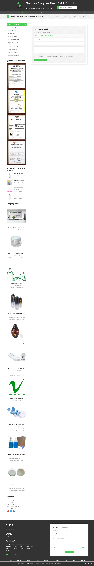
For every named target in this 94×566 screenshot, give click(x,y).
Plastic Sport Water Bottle (13, 39)
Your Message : (57, 536)
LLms (86, 563)
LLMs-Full (82, 560)
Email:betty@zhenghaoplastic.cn (34, 8)
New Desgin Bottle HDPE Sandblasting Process (16, 484)
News (54, 12)
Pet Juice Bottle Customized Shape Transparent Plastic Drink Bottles (16, 343)
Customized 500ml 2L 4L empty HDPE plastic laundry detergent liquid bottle (19, 180)
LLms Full (90, 563)
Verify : (55, 547)
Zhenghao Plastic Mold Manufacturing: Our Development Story (16, 227)
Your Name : (56, 527)
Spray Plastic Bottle (12, 30)
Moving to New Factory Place (16, 398)
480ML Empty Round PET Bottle (45, 35)
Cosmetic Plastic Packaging (66, 16)
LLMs (74, 560)
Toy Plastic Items (11, 33)
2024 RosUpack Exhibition (17, 283)
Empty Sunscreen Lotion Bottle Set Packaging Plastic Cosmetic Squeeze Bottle (16, 368)
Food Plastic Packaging (13, 52)
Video (65, 560)
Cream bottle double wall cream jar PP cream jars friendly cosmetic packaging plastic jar (16, 253)
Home (10, 12)
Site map (46, 560)
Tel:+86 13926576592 (48, 8)
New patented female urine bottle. (16, 424)
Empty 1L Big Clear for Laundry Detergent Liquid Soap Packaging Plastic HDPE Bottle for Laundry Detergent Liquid (19, 194)
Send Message (40, 59)
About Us (39, 12)
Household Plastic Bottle (13, 46)
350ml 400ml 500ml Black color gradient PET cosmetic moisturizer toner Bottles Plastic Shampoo (16, 313)
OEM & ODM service (12, 36)
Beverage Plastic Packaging (14, 55)
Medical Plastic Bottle (12, 49)
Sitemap (82, 563)
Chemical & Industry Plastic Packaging (13, 43)
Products (24, 12)
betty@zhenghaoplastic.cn (12, 537)
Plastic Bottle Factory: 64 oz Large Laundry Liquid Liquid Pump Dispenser (16, 454)
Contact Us (82, 12)
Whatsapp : (56, 533)
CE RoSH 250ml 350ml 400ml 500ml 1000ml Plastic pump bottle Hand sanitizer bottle (19, 173)
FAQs (67, 12)
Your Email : (56, 530)
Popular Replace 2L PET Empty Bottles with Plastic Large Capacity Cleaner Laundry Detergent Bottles (19, 187)
